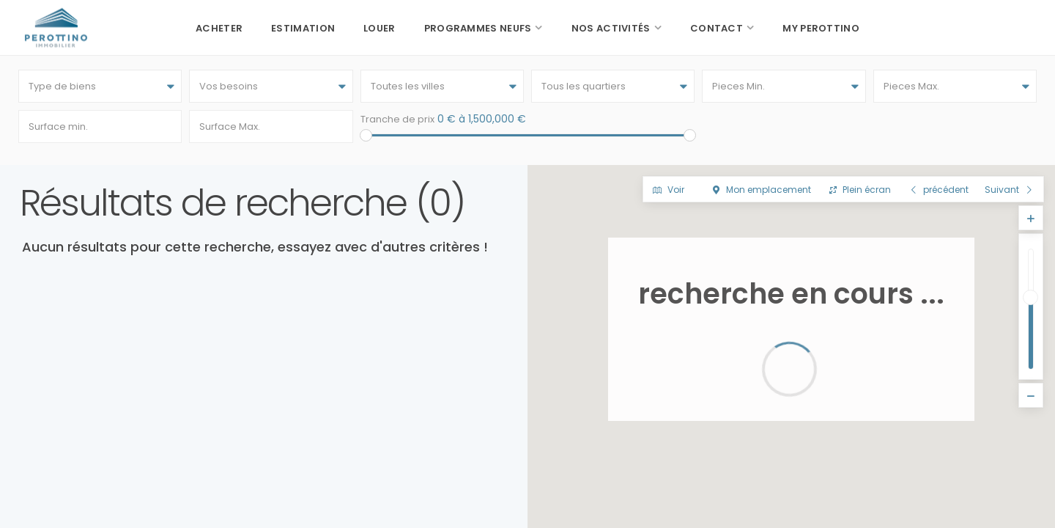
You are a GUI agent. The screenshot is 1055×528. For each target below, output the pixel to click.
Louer (379, 28)
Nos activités (611, 28)
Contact (716, 28)
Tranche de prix (397, 119)
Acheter (219, 28)
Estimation (303, 28)
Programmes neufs (478, 28)
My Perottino (820, 28)
